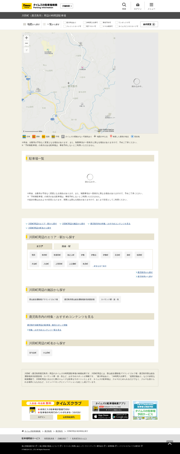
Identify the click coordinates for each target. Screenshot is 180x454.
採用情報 (111, 446)
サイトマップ (90, 446)
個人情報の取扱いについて (49, 446)
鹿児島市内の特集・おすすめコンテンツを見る (110, 224)
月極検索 (66, 6)
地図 (33, 24)
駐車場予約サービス (79, 438)
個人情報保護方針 (28, 446)
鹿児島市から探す (145, 272)
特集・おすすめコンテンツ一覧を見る (45, 330)
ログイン (41, 417)
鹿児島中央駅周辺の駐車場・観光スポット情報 (47, 325)
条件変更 (149, 24)
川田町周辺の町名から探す (39, 228)
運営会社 (100, 446)
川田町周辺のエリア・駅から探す (42, 224)
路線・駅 (66, 246)
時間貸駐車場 (49, 438)
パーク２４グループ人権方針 (129, 446)
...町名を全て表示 (99, 266)
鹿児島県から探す (145, 276)
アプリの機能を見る (115, 410)
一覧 (53, 24)
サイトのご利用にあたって (73, 446)
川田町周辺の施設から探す (73, 224)
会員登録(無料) (69, 417)
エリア (39, 246)
